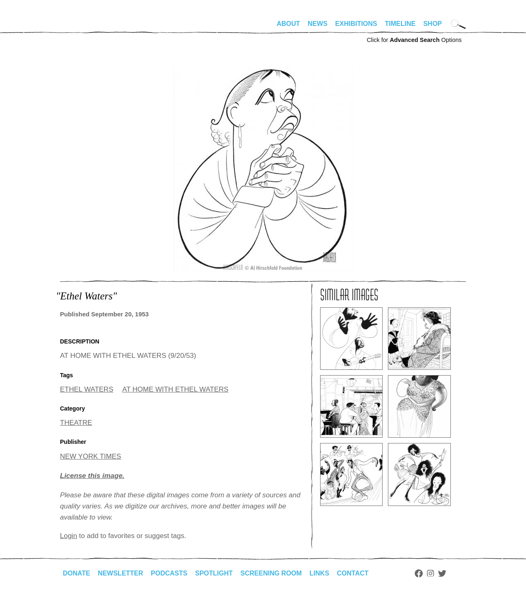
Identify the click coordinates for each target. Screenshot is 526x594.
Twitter (442, 573)
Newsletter (120, 573)
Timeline (400, 23)
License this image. (92, 476)
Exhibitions (356, 23)
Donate (76, 573)
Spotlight (214, 573)
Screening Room (271, 573)
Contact (353, 573)
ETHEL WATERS (86, 389)
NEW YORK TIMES (90, 456)
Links (319, 573)
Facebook (419, 573)
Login (68, 536)
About (288, 23)
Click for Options (414, 40)
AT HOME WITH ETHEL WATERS (175, 389)
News (318, 23)
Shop (432, 23)
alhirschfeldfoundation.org (84, 27)
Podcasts (169, 573)
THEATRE (76, 423)
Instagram (430, 573)
